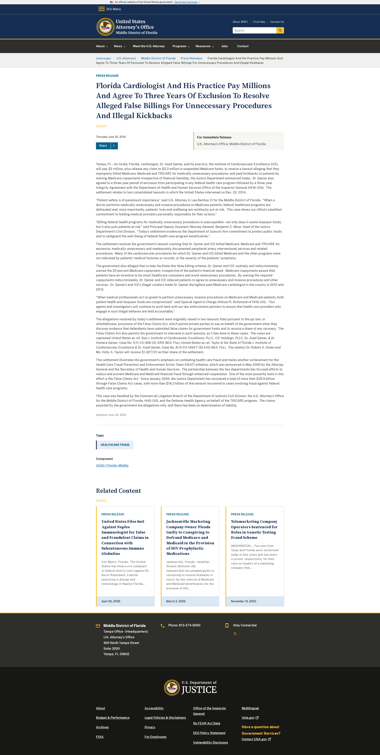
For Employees (155, 737)
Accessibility (154, 708)
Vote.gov (251, 718)
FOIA (100, 737)
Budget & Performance (112, 718)
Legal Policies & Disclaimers (165, 718)
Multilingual (250, 708)
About (100, 708)
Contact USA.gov (257, 739)
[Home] (128, 34)
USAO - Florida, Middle (112, 465)
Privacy (150, 727)
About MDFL (240, 21)
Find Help (259, 21)
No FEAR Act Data (206, 723)
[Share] (107, 145)
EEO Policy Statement (209, 733)
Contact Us (277, 21)
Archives (102, 727)
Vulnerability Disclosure (210, 742)
